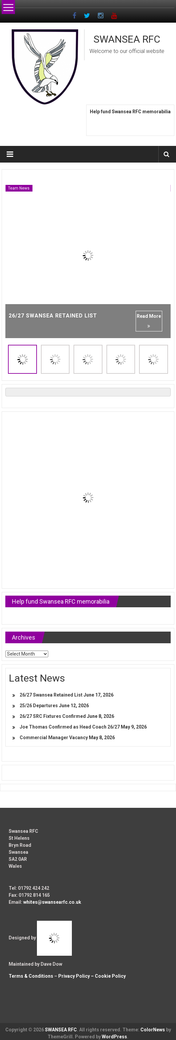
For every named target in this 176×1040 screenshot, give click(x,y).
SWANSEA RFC (126, 39)
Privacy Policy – (76, 976)
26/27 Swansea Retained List (53, 315)
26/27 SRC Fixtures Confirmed (53, 716)
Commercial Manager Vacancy (54, 737)
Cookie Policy (110, 976)
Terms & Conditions (31, 976)
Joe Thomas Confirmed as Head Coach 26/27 (70, 727)
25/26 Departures (39, 705)
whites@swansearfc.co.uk (52, 902)
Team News (19, 188)
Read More (149, 320)
